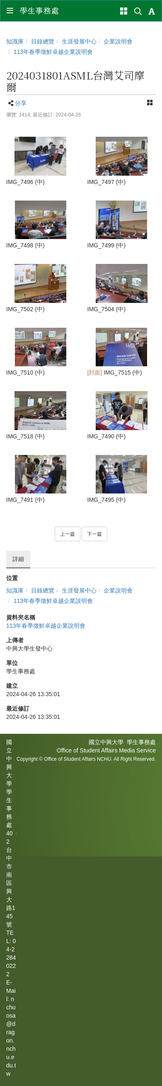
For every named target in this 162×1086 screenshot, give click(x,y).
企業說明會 (118, 41)
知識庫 (15, 41)
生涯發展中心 (79, 41)
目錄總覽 (42, 41)
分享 (21, 103)
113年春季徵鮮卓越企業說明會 (53, 51)
